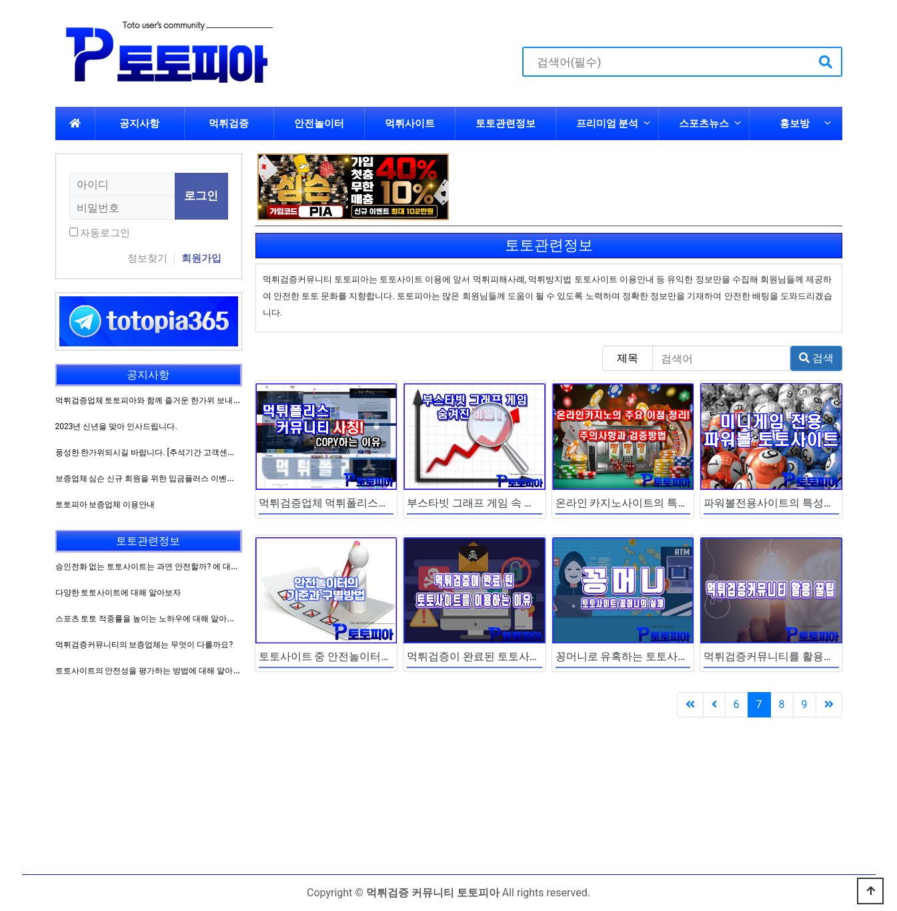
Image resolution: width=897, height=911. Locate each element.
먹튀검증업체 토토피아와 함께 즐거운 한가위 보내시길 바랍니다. (170, 400)
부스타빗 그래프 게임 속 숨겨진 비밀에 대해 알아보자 (533, 503)
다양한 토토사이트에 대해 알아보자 (118, 592)
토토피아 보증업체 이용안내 (105, 504)
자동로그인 (105, 233)
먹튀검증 (229, 123)
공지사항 (139, 123)
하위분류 (647, 123)
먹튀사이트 (410, 123)
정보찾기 (147, 258)
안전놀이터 (319, 123)
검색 (816, 358)
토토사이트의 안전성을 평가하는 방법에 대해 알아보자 (152, 670)
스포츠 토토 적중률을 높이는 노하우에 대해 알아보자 (149, 618)
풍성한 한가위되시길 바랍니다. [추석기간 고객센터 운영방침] (163, 452)
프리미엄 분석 (607, 123)
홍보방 (795, 123)
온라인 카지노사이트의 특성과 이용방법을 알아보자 (678, 503)
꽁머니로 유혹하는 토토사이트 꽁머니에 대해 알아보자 (685, 656)
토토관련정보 (506, 123)
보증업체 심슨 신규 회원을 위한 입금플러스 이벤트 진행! (155, 478)
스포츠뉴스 (704, 123)
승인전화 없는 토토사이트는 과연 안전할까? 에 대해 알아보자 (164, 566)
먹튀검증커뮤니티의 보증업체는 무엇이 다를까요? (144, 644)
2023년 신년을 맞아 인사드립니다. (116, 426)
